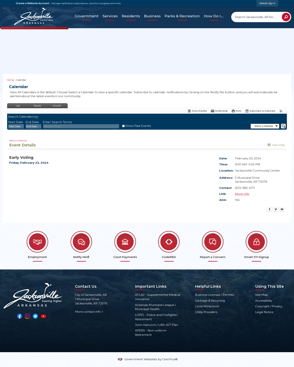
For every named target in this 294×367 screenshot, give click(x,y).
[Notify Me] (219, 111)
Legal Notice (264, 312)
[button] (286, 17)
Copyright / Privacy (268, 306)
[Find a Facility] (197, 111)
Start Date (15, 122)
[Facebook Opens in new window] (269, 209)
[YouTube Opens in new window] (43, 316)
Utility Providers (206, 312)
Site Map (261, 295)
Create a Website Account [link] (32, 3)
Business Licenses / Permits (214, 295)
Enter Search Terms (57, 122)
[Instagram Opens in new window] (27, 316)
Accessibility (263, 300)
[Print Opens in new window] (236, 111)
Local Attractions (207, 306)
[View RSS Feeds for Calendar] (281, 111)
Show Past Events (138, 126)
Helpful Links (208, 286)
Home (10, 80)
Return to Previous (18, 140)
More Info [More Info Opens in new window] (242, 194)
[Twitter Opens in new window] (275, 209)
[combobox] (16, 126)
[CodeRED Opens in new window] (169, 246)
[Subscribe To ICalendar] (260, 111)
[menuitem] (86, 16)
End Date (32, 122)
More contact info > (89, 311)
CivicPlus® (170, 359)
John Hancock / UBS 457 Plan (156, 325)
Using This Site (269, 286)
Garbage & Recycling (210, 300)
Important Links (150, 286)
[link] (267, 3)
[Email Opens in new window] (282, 209)
